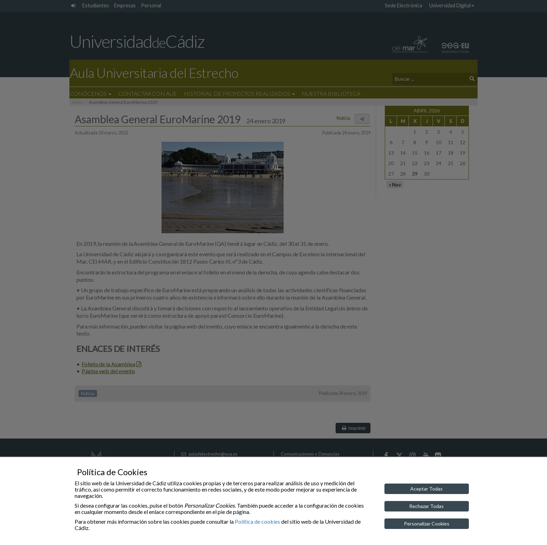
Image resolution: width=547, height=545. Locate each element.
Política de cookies (257, 521)
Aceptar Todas (426, 489)
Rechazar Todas (426, 506)
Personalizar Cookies (426, 523)
